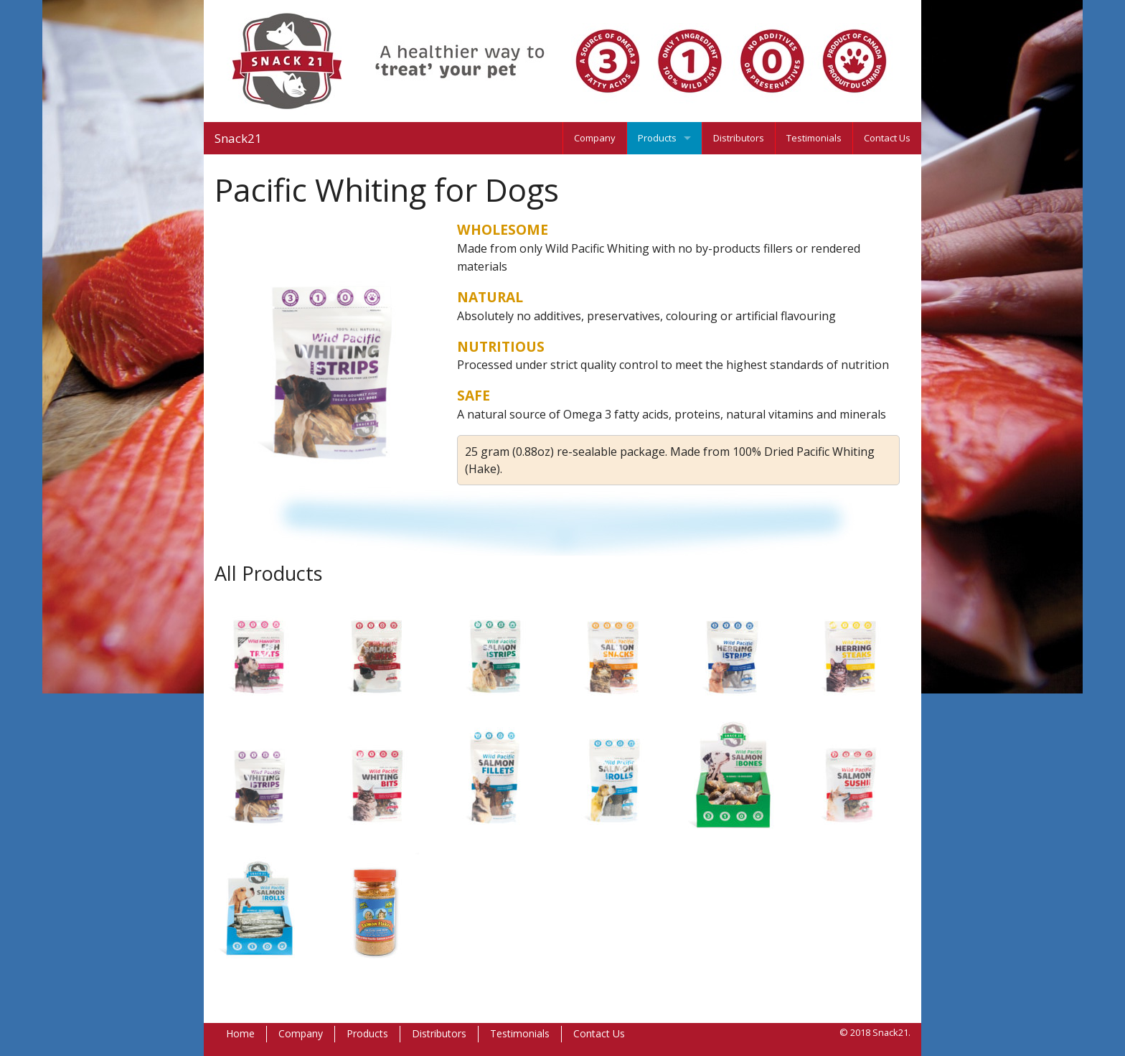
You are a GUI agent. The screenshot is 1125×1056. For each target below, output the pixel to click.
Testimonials (814, 137)
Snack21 (238, 138)
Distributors (738, 137)
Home (240, 1033)
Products (657, 137)
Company (595, 137)
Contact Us (887, 137)
